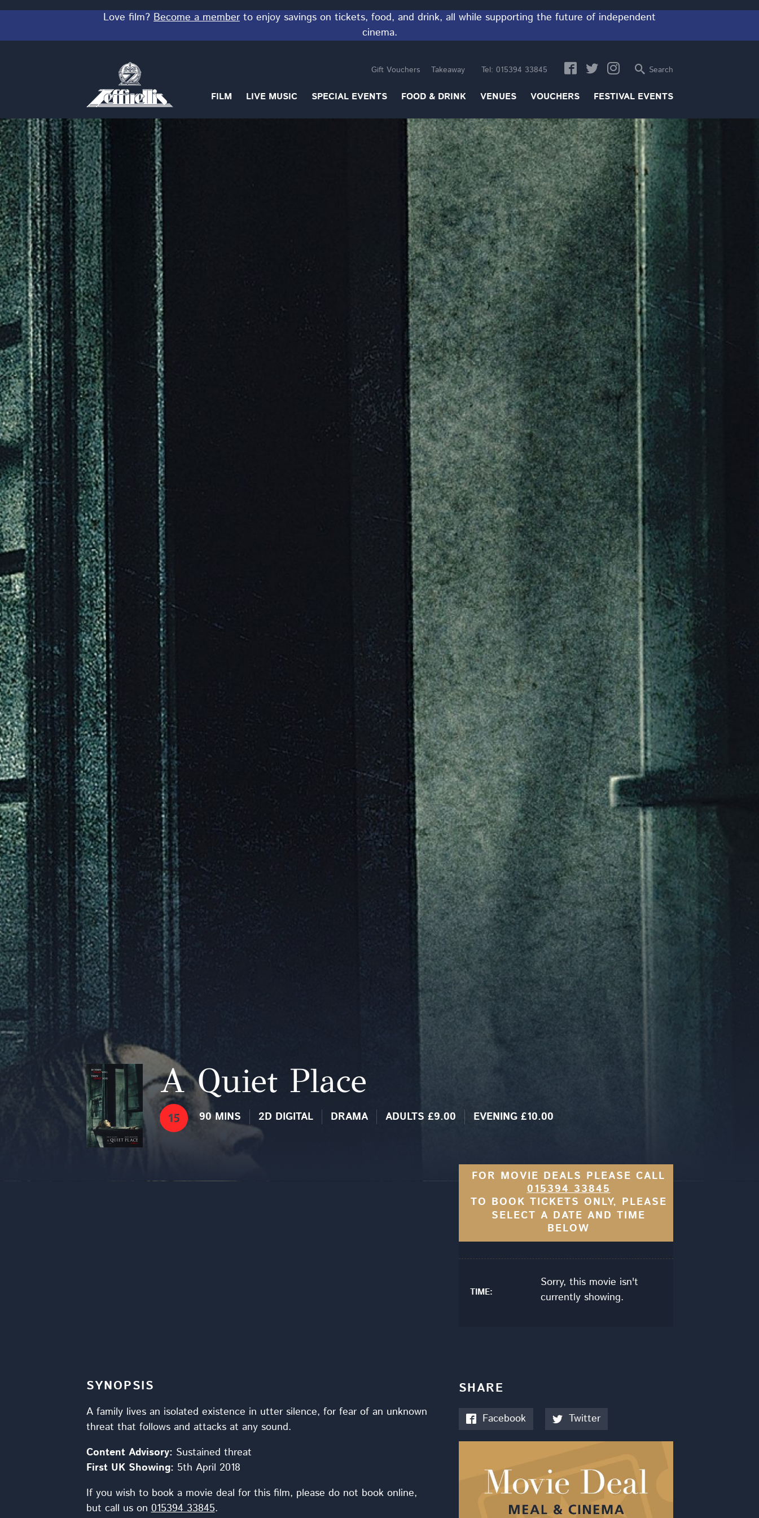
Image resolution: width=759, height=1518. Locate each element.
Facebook (496, 1418)
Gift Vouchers (395, 70)
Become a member (196, 17)
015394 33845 (514, 70)
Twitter (576, 1418)
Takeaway (448, 70)
